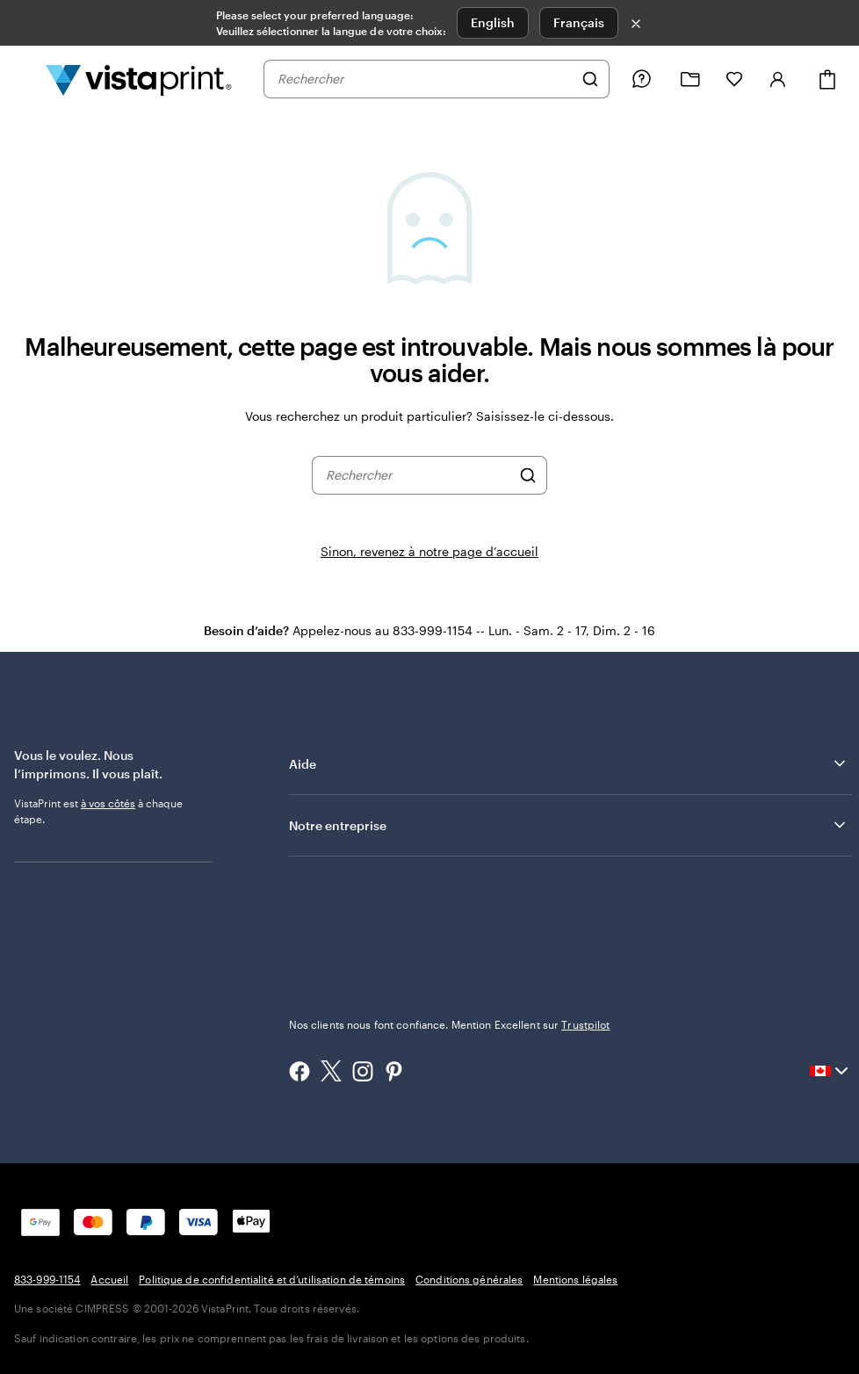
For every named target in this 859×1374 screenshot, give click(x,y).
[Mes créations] (690, 79)
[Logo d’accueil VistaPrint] (139, 79)
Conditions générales (469, 1279)
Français (578, 22)
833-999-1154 (47, 1279)
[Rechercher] (590, 79)
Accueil (109, 1279)
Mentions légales (575, 1279)
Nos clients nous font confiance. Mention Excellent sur (449, 1024)
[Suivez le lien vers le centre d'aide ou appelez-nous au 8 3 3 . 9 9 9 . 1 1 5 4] (641, 79)
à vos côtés (108, 803)
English (493, 22)
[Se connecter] (778, 79)
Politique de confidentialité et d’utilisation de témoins (272, 1279)
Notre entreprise (568, 825)
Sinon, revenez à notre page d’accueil (429, 551)
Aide (568, 763)
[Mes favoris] (734, 79)
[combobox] (425, 79)
